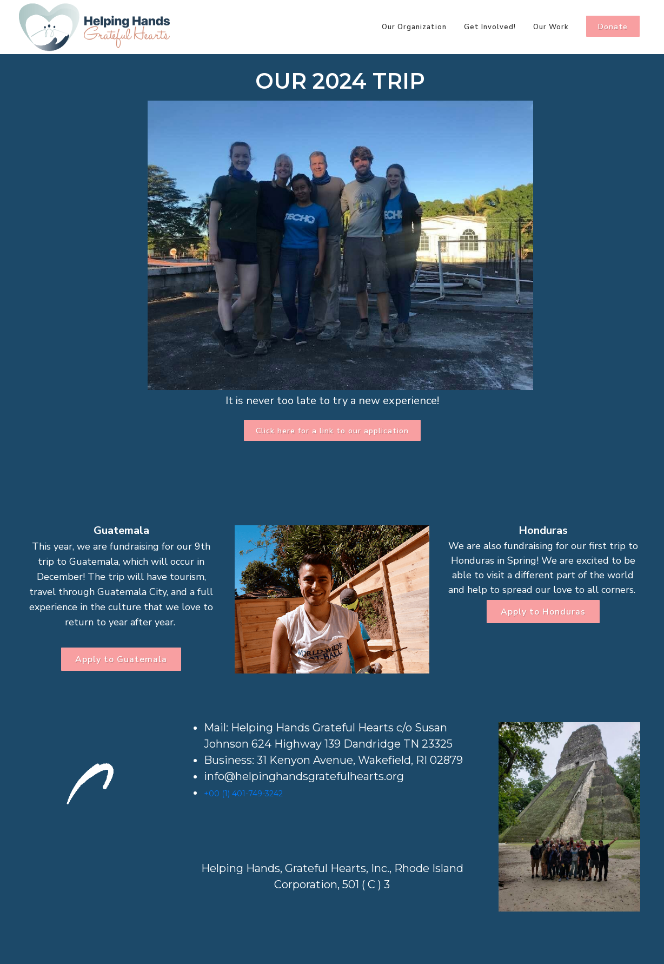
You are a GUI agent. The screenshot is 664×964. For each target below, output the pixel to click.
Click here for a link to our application (332, 431)
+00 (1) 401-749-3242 (243, 793)
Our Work (551, 27)
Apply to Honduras (543, 612)
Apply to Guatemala (121, 659)
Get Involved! (490, 27)
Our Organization (414, 27)
